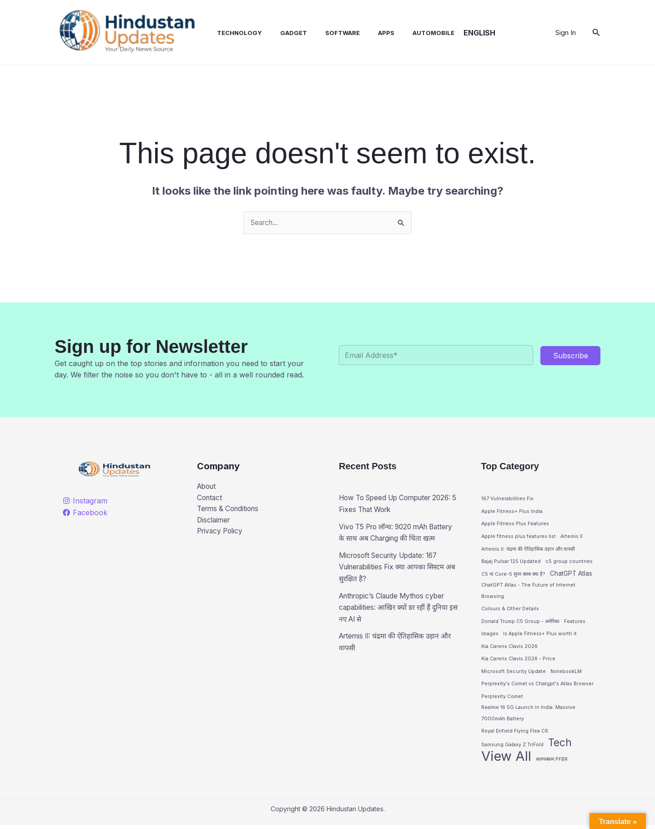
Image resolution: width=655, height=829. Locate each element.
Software (326, 32)
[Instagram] (85, 501)
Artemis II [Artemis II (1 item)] (571, 537)
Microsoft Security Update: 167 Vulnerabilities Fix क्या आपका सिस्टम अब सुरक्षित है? (395, 579)
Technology (230, 32)
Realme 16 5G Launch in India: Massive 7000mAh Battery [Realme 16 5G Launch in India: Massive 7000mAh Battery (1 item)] (528, 716)
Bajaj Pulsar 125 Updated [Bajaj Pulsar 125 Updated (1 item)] (511, 562)
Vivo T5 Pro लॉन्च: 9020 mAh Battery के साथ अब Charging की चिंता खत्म (396, 539)
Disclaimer (214, 522)
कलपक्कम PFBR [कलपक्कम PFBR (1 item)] (552, 763)
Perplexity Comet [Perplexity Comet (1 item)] (502, 698)
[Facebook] (85, 513)
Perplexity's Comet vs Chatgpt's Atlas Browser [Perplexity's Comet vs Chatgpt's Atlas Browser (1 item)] (537, 685)
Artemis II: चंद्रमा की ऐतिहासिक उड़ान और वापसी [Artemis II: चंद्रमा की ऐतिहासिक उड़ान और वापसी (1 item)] (528, 550)
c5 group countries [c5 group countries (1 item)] (569, 562)
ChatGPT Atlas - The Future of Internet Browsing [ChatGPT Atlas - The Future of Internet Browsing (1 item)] (528, 592)
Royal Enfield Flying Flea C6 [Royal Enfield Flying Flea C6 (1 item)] (514, 734)
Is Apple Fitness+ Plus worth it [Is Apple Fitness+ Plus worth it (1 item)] (540, 635)
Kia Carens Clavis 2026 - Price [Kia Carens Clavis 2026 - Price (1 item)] (518, 660)
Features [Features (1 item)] (574, 623)
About (207, 487)
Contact (210, 498)
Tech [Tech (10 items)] (560, 746)
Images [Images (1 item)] (490, 635)
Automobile (410, 32)
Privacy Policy (221, 533)
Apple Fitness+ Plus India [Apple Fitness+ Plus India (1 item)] (512, 512)
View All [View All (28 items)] (506, 760)
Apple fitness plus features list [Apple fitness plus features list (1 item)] (518, 537)
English (461, 32)
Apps (366, 32)
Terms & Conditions (230, 510)
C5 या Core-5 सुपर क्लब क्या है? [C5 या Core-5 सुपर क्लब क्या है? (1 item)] (513, 575)
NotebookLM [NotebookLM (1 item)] (566, 673)
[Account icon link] (565, 33)
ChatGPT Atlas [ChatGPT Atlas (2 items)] (571, 574)
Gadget (280, 32)
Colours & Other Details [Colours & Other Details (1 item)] (510, 610)
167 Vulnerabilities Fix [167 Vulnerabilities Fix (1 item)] (507, 499)
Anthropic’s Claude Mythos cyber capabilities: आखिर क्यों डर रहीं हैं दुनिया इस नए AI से (397, 619)
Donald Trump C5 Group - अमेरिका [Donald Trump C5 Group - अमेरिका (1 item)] (520, 623)
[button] (596, 32)
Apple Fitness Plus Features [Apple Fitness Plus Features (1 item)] (515, 525)
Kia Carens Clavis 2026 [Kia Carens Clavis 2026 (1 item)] (509, 648)
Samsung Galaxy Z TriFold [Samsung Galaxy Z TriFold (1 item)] (512, 748)
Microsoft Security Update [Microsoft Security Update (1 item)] (513, 673)
